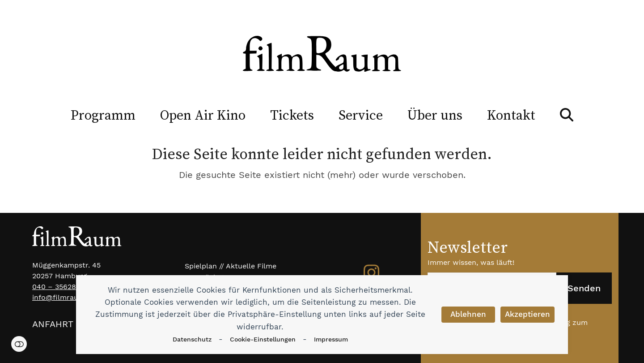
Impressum (331, 339)
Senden (584, 288)
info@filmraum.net (65, 297)
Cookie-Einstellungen (263, 339)
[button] (566, 114)
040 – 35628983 (60, 286)
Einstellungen (19, 344)
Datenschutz (192, 339)
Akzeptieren (527, 314)
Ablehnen (468, 314)
